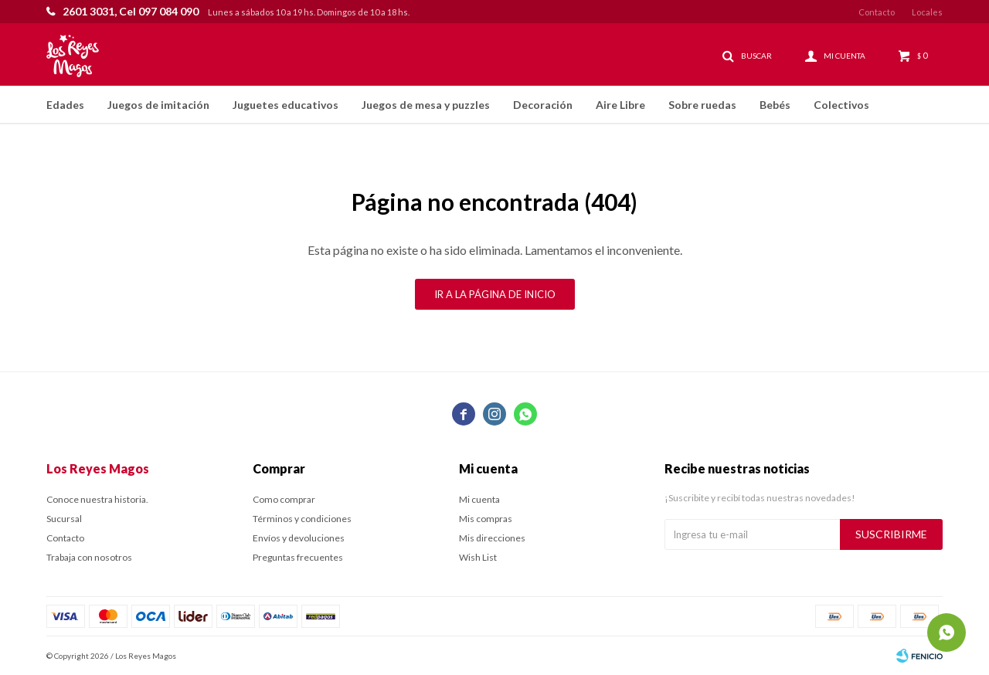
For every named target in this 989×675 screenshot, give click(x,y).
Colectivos (841, 104)
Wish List (478, 557)
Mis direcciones (492, 538)
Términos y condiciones (302, 518)
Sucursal (64, 518)
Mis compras (485, 518)
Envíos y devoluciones (299, 538)
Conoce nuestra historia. (97, 499)
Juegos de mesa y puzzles (426, 104)
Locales (927, 12)
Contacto (876, 12)
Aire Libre (620, 104)
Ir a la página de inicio (495, 294)
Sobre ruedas (702, 104)
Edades (65, 104)
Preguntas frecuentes (298, 557)
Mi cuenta (479, 499)
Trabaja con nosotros (89, 557)
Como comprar (284, 499)
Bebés (775, 104)
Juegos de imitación (158, 104)
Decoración (543, 104)
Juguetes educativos (285, 104)
